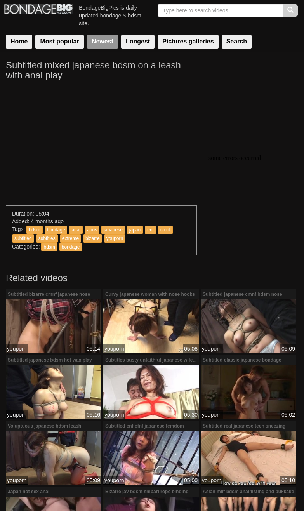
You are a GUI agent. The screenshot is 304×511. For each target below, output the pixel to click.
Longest (138, 41)
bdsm (34, 230)
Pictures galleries (188, 41)
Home (19, 41)
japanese (113, 230)
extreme (70, 238)
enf (150, 230)
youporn (114, 238)
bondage (56, 230)
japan (135, 230)
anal (75, 230)
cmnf (165, 230)
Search (236, 41)
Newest (102, 41)
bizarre (92, 238)
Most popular (59, 41)
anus (92, 230)
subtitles (47, 238)
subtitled (23, 238)
